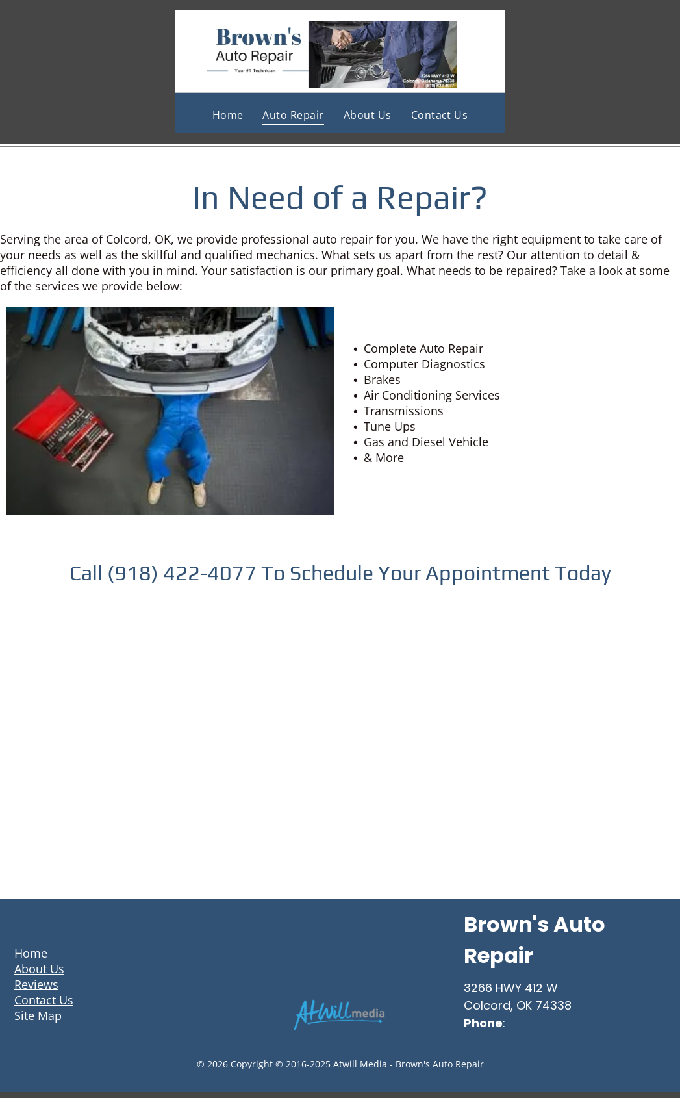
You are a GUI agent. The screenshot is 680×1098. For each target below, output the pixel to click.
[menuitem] (228, 115)
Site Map (38, 1015)
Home (30, 953)
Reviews (36, 984)
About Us (39, 969)
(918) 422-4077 (553, 1023)
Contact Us (43, 1000)
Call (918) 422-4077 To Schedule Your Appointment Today (340, 573)
